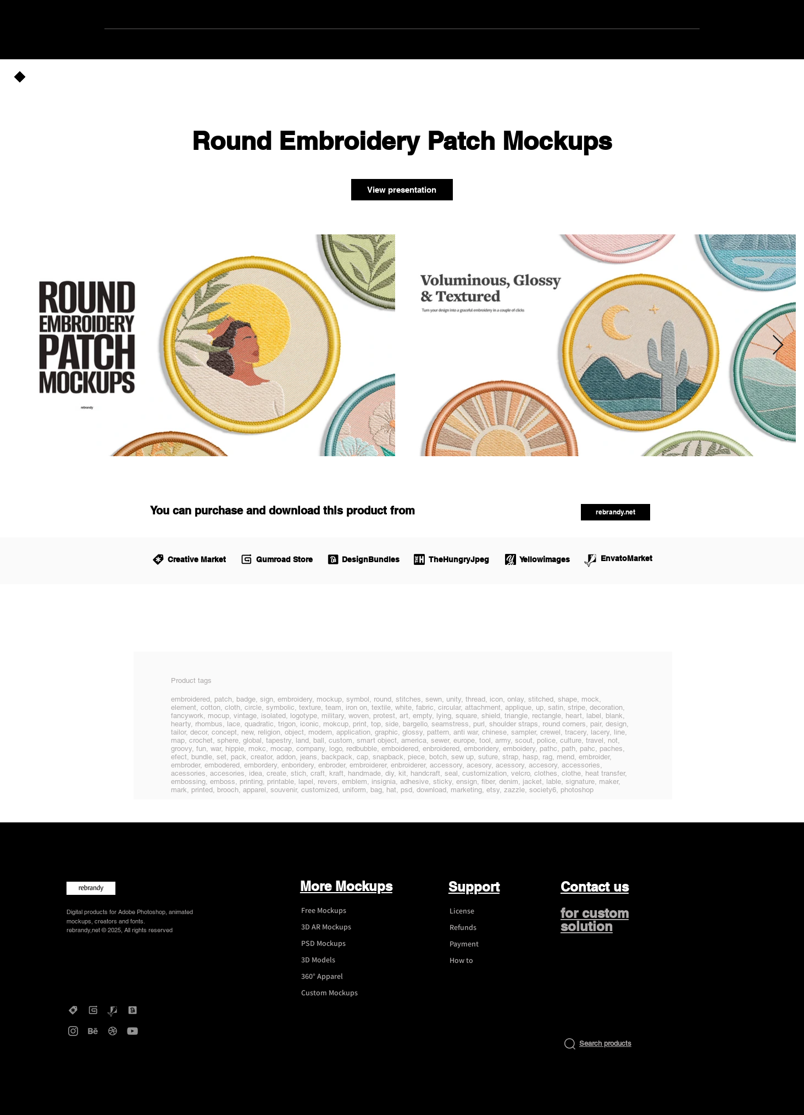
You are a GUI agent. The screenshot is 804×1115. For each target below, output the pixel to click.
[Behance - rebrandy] (92, 1031)
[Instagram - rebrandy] (73, 1031)
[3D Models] (334, 960)
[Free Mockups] (334, 910)
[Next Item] (778, 345)
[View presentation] (402, 189)
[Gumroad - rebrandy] (92, 1010)
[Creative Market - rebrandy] (73, 1010)
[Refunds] (482, 927)
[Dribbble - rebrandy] (112, 1031)
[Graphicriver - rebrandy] (112, 1010)
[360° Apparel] (334, 976)
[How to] (482, 960)
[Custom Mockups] (334, 993)
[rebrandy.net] (615, 512)
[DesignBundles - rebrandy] (132, 1010)
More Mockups (346, 886)
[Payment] (482, 944)
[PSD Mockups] (334, 943)
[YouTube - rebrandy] (132, 1031)
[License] (482, 911)
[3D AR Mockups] (334, 927)
